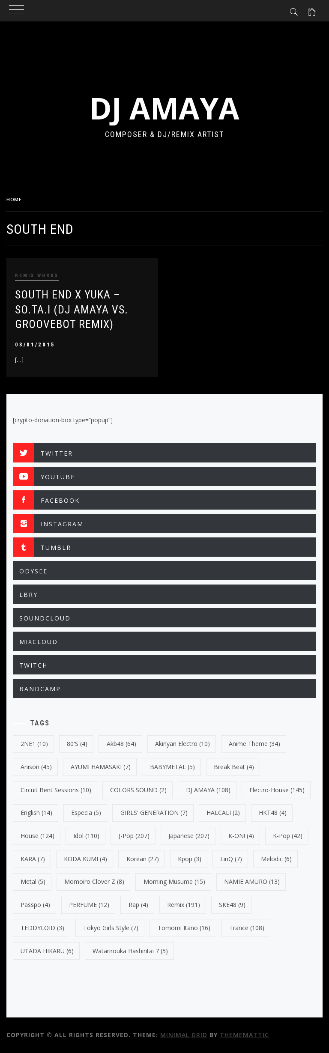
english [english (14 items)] (36, 812)
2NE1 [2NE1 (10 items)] (34, 744)
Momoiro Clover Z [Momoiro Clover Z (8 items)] (94, 881)
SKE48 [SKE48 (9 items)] (232, 905)
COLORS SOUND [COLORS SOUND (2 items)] (138, 790)
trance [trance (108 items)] (246, 928)
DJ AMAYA (164, 107)
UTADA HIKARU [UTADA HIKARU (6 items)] (47, 951)
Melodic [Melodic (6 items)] (276, 859)
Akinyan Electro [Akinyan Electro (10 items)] (182, 744)
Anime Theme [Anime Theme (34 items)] (254, 744)
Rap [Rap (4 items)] (138, 905)
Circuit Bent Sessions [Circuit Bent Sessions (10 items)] (56, 790)
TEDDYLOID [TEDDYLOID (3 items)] (42, 928)
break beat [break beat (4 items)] (234, 767)
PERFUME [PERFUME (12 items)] (89, 905)
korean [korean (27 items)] (142, 859)
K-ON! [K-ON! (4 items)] (241, 836)
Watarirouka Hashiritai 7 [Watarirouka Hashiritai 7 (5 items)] (130, 951)
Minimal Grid (183, 1035)
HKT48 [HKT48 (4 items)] (273, 812)
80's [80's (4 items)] (77, 744)
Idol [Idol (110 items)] (86, 836)
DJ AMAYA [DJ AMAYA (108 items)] (208, 790)
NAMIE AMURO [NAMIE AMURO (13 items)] (252, 881)
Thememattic (244, 1035)
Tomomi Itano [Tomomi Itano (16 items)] (184, 928)
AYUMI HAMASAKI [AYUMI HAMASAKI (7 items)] (101, 767)
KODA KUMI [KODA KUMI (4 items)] (85, 859)
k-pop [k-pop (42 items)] (287, 836)
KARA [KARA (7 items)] (33, 859)
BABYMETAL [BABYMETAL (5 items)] (172, 767)
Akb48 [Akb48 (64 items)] (121, 744)
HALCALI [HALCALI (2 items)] (223, 812)
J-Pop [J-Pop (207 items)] (134, 836)
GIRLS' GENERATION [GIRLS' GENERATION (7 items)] (154, 812)
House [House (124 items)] (37, 836)
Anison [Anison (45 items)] (36, 767)
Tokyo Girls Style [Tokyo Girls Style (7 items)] (110, 928)
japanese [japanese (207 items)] (188, 836)
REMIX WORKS (37, 275)
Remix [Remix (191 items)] (183, 905)
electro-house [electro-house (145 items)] (277, 790)
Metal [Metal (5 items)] (33, 881)
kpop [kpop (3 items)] (189, 859)
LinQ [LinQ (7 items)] (231, 859)
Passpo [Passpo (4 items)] (35, 905)
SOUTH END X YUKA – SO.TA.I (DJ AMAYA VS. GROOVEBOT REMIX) (71, 309)
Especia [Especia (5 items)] (86, 812)
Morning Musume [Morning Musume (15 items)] (174, 881)
